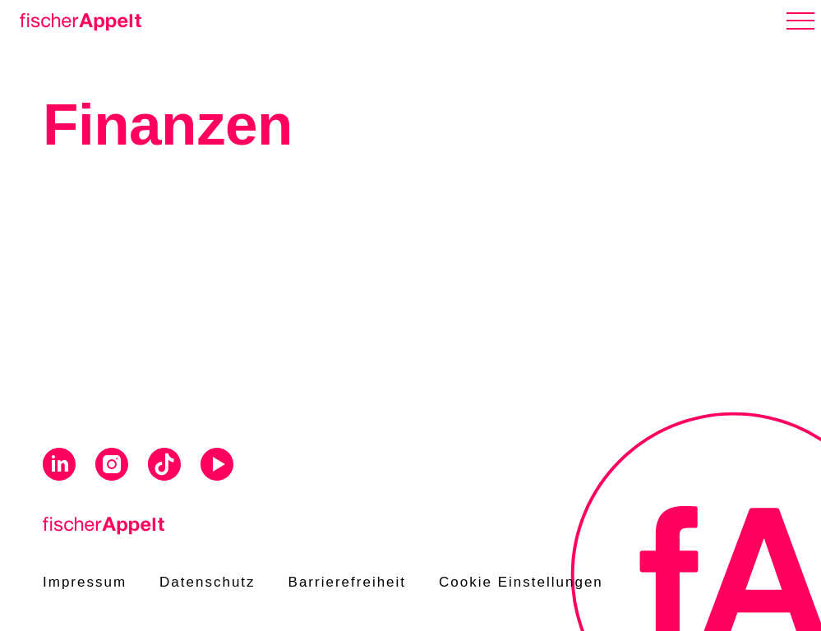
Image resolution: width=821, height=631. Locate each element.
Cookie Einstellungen (521, 582)
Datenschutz (207, 582)
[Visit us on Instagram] (111, 467)
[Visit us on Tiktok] (164, 467)
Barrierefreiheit (347, 582)
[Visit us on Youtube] (217, 467)
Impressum (85, 582)
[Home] (77, 19)
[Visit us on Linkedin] (59, 467)
